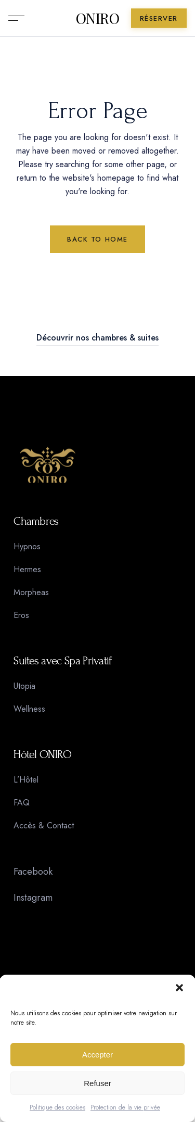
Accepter (97, 1054)
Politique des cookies (57, 1107)
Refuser (97, 1083)
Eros (21, 615)
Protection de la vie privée (125, 1107)
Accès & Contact (44, 825)
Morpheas (31, 592)
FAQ (22, 803)
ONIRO (97, 18)
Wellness (29, 709)
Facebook (33, 871)
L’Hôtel (26, 780)
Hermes (27, 569)
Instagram (33, 897)
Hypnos (27, 546)
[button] (179, 987)
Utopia (24, 686)
